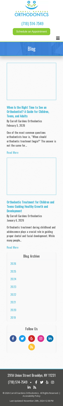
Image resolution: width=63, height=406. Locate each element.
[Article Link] (31, 110)
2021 (13, 302)
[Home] (31, 15)
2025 (13, 271)
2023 (13, 287)
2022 (13, 295)
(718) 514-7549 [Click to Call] (32, 23)
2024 (13, 279)
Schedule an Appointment (31, 31)
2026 (13, 264)
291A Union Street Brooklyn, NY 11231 (32, 375)
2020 (13, 310)
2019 (13, 318)
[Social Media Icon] (36, 382)
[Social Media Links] (13, 338)
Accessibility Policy (31, 396)
